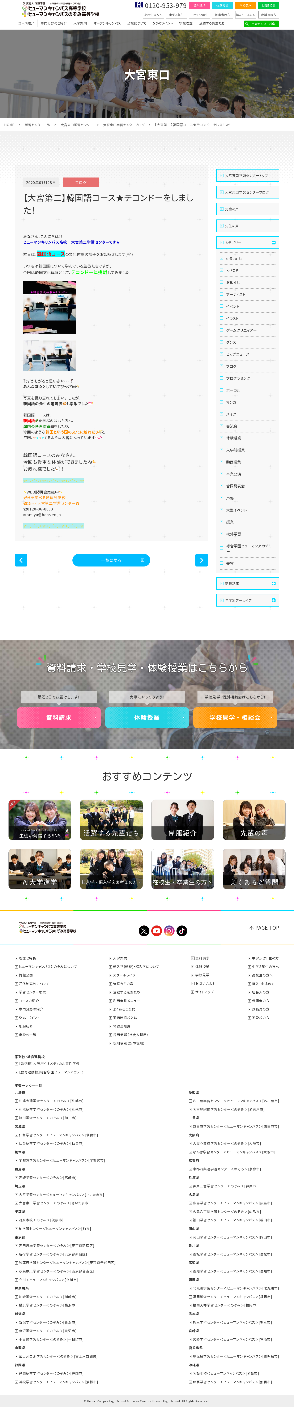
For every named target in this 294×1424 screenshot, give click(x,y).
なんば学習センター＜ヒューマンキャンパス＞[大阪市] (234, 1172)
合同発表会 (236, 502)
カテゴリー (233, 242)
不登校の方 (260, 1039)
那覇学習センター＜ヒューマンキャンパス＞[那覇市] (232, 1399)
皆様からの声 (123, 1006)
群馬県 (20, 1189)
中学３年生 (176, 15)
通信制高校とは (125, 1039)
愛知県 (194, 1113)
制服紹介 (26, 1048)
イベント (233, 310)
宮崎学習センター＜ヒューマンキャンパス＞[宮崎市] (232, 1357)
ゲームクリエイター (242, 335)
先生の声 (232, 225)
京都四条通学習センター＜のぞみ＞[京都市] (227, 1189)
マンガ (231, 412)
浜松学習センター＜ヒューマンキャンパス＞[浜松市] (58, 1399)
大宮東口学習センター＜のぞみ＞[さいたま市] (54, 1222)
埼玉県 (20, 1206)
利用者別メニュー (126, 1023)
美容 (230, 584)
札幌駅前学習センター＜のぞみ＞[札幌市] (51, 1130)
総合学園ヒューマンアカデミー (248, 568)
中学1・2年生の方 (265, 981)
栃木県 (20, 1172)
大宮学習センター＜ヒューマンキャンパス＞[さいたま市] (62, 1214)
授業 (230, 540)
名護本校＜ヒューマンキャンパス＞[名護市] (226, 1390)
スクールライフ (124, 997)
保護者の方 (222, 15)
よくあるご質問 (124, 1031)
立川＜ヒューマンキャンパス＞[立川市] (48, 1298)
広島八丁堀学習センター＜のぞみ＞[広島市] (227, 1231)
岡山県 (194, 1247)
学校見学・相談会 (235, 740)
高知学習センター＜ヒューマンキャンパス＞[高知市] (232, 1289)
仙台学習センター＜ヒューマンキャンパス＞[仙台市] (58, 1155)
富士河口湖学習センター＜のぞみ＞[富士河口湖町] (58, 1373)
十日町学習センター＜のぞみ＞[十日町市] (51, 1357)
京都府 (194, 1180)
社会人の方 (260, 1014)
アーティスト (236, 297)
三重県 (194, 1138)
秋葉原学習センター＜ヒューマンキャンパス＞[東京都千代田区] (67, 1281)
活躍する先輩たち (212, 24)
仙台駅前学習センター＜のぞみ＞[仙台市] (51, 1164)
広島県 (194, 1214)
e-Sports (234, 258)
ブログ (231, 374)
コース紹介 (26, 24)
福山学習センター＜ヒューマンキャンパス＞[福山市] (232, 1239)
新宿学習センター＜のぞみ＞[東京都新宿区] (53, 1273)
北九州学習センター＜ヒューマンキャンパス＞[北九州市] (236, 1306)
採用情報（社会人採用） (131, 1056)
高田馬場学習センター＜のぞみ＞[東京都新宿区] (56, 1264)
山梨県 (20, 1365)
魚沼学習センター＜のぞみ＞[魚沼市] (48, 1348)
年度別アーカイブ (238, 621)
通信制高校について (34, 1006)
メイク (231, 425)
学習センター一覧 (38, 124)
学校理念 (186, 24)
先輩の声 (232, 208)
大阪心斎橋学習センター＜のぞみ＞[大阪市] (227, 1164)
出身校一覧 (28, 1056)
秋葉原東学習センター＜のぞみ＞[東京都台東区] (56, 1289)
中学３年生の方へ (265, 989)
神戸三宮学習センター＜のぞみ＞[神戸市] (225, 1206)
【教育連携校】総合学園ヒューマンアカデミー (53, 1093)
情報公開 (26, 997)
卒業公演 (234, 489)
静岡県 (20, 1382)
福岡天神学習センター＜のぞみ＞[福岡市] (225, 1323)
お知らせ (233, 284)
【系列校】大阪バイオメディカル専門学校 (49, 1085)
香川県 (194, 1264)
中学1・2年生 (199, 15)
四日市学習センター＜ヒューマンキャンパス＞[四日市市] (236, 1147)
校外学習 (234, 553)
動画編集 (234, 476)
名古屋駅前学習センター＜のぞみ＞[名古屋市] (229, 1130)
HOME (9, 124)
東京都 (20, 1256)
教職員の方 (268, 15)
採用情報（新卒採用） (129, 1065)
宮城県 (20, 1147)
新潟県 (20, 1331)
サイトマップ (204, 1014)
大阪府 (194, 1155)
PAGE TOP (267, 950)
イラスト (233, 322)
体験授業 (222, 5)
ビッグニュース (238, 361)
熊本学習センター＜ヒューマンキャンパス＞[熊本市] (232, 1340)
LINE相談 (269, 5)
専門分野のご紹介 (54, 24)
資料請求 (199, 5)
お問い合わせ (205, 1006)
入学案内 (80, 24)
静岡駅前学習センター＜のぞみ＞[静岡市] (51, 1390)
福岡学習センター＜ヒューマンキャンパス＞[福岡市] (232, 1315)
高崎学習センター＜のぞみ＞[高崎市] (48, 1197)
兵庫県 (194, 1197)
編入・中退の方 (246, 15)
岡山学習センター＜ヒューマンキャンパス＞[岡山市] (232, 1256)
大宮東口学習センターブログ (129, 124)
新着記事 (232, 604)
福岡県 (194, 1298)
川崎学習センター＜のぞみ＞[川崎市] (48, 1315)
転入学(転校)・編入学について (136, 989)
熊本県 (194, 1331)
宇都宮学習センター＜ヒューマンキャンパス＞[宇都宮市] (62, 1180)
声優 (230, 514)
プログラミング (239, 386)
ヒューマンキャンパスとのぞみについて (48, 989)
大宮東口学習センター (80, 124)
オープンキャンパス (107, 24)
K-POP (232, 271)
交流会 (232, 438)
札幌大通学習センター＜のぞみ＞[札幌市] (51, 1122)
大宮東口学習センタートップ (246, 175)
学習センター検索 (263, 24)
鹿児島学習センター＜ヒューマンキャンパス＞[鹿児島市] (236, 1373)
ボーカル (234, 399)
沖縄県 (194, 1382)
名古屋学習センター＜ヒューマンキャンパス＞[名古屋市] (236, 1122)
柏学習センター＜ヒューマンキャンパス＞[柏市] (55, 1247)
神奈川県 (22, 1306)
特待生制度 (122, 1048)
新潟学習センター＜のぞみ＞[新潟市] (48, 1340)
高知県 (194, 1281)
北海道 (20, 1113)
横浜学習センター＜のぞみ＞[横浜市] (48, 1323)
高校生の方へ (153, 15)
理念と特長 (27, 981)
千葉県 (20, 1231)
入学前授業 (236, 463)
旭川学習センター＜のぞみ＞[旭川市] (48, 1138)
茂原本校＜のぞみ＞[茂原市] (41, 1239)
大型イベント (237, 527)
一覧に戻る (111, 560)
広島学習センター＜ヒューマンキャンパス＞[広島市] (232, 1222)
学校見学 (245, 5)
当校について (136, 24)
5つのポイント (163, 24)
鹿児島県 (196, 1365)
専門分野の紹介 (31, 1031)
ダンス (231, 348)
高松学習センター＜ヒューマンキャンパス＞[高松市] (232, 1273)
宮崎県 (194, 1348)
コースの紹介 (29, 1023)
